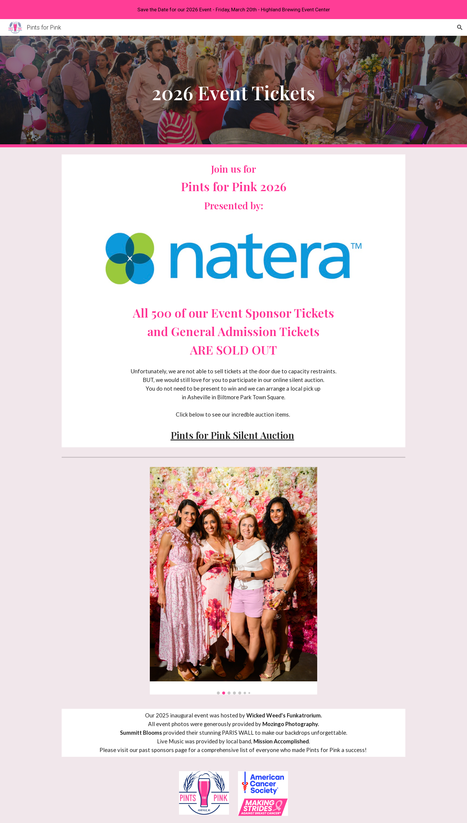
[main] (233, 92)
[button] (460, 27)
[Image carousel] (233, 580)
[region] (233, 9)
